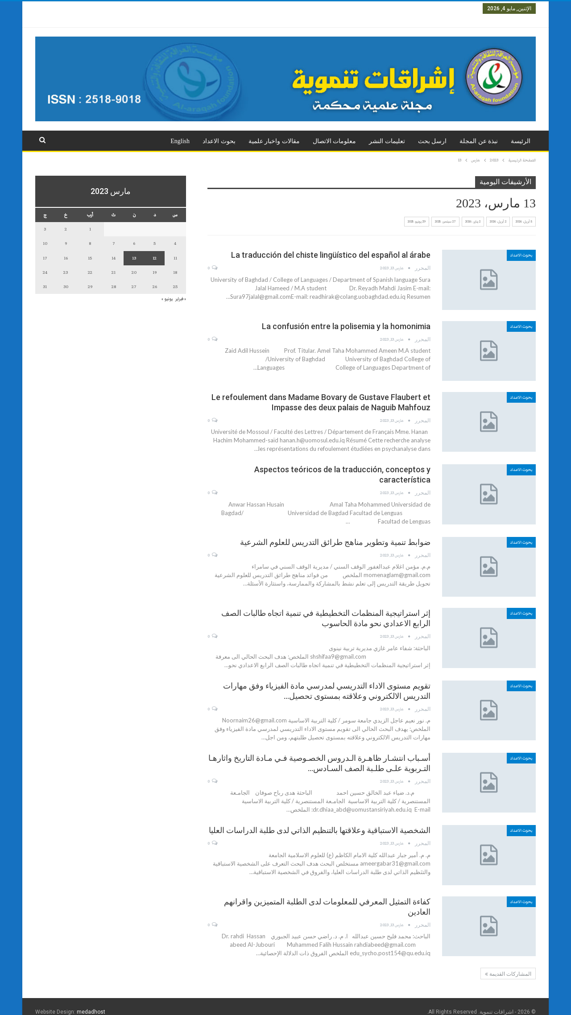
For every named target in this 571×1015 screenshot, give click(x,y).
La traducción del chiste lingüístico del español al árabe (330, 244)
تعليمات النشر (387, 130)
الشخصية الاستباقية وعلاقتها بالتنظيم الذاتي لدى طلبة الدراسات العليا (319, 819)
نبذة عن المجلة (478, 130)
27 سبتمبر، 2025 (445, 211)
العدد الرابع (362, 8)
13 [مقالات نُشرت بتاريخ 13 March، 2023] (134, 247)
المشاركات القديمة (508, 963)
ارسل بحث (432, 130)
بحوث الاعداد (219, 130)
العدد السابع (247, 8)
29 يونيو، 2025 (417, 211)
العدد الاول (463, 8)
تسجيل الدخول (56, 8)
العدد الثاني (430, 8)
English (180, 130)
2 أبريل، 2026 (498, 211)
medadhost (91, 1001)
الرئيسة (520, 130)
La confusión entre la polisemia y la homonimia (346, 315)
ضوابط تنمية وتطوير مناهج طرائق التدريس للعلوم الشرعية (335, 531)
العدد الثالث (396, 8)
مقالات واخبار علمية (274, 130)
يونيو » (167, 288)
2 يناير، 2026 (472, 211)
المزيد (216, 8)
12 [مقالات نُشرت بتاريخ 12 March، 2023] (155, 247)
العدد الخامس (325, 8)
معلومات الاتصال (334, 130)
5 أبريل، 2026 (524, 211)
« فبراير (180, 288)
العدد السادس (285, 8)
